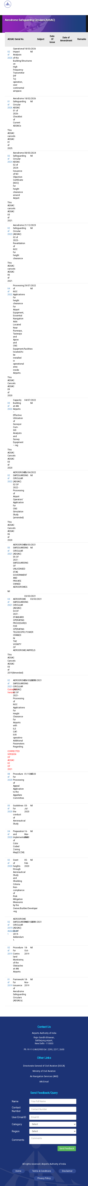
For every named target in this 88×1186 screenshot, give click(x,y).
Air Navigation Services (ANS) (44, 1076)
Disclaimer (67, 1171)
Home (18, 1171)
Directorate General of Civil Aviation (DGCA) (44, 1066)
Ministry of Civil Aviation (44, 1071)
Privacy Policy (44, 1178)
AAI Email (44, 1081)
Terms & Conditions (41, 1171)
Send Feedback (66, 1148)
